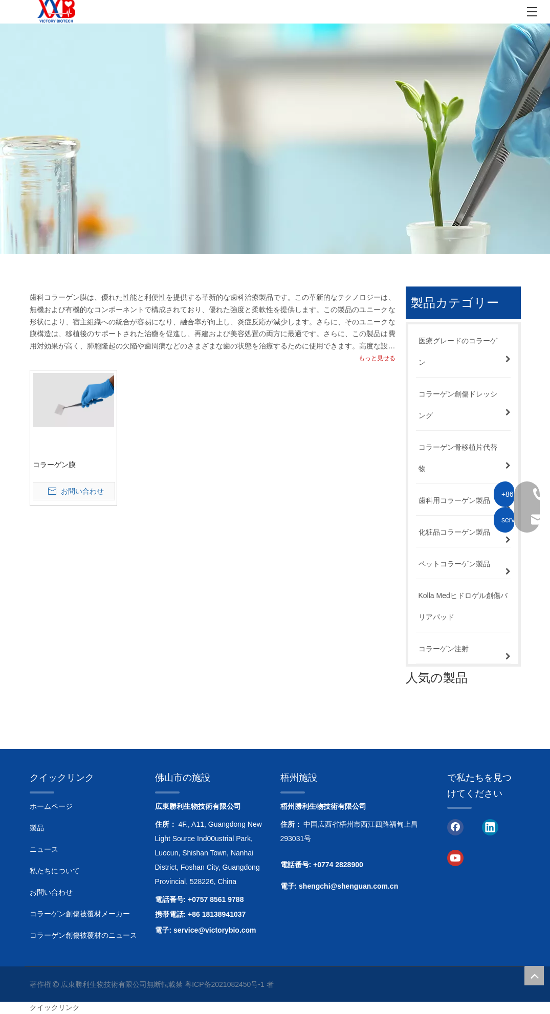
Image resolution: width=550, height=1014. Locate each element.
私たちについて (55, 871)
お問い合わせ (51, 892)
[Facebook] (455, 826)
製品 (37, 828)
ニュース (44, 849)
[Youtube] (455, 857)
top (534, 975)
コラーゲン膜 (54, 464)
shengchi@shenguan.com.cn (348, 886)
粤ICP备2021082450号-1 (225, 984)
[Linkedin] (490, 826)
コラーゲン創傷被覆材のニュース (83, 935)
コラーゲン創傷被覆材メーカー (80, 914)
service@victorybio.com (214, 930)
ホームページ (51, 806)
